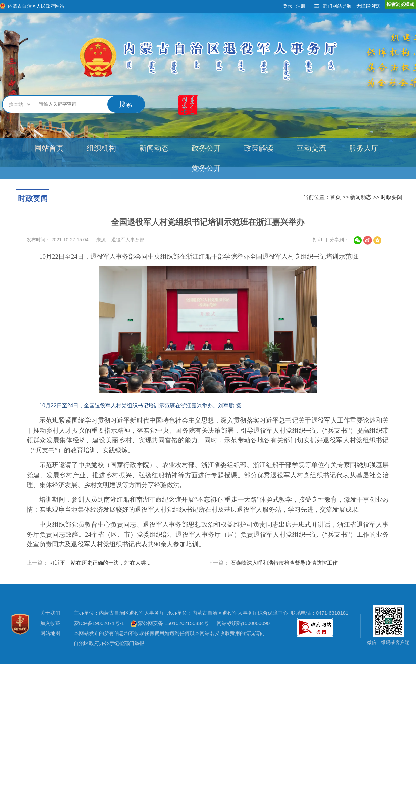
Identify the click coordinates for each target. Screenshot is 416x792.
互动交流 (311, 148)
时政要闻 (391, 197)
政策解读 (258, 148)
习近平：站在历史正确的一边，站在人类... (99, 563)
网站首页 (49, 148)
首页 (335, 197)
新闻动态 (154, 148)
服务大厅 (363, 148)
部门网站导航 (337, 6)
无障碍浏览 (368, 6)
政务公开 (206, 148)
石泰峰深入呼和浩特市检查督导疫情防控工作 (284, 563)
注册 (300, 6)
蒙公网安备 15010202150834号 (170, 623)
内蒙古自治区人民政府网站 (36, 6)
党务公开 (206, 168)
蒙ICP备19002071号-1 (99, 623)
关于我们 (50, 613)
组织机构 (101, 148)
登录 (287, 6)
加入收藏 (50, 623)
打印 (317, 239)
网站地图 (50, 633)
